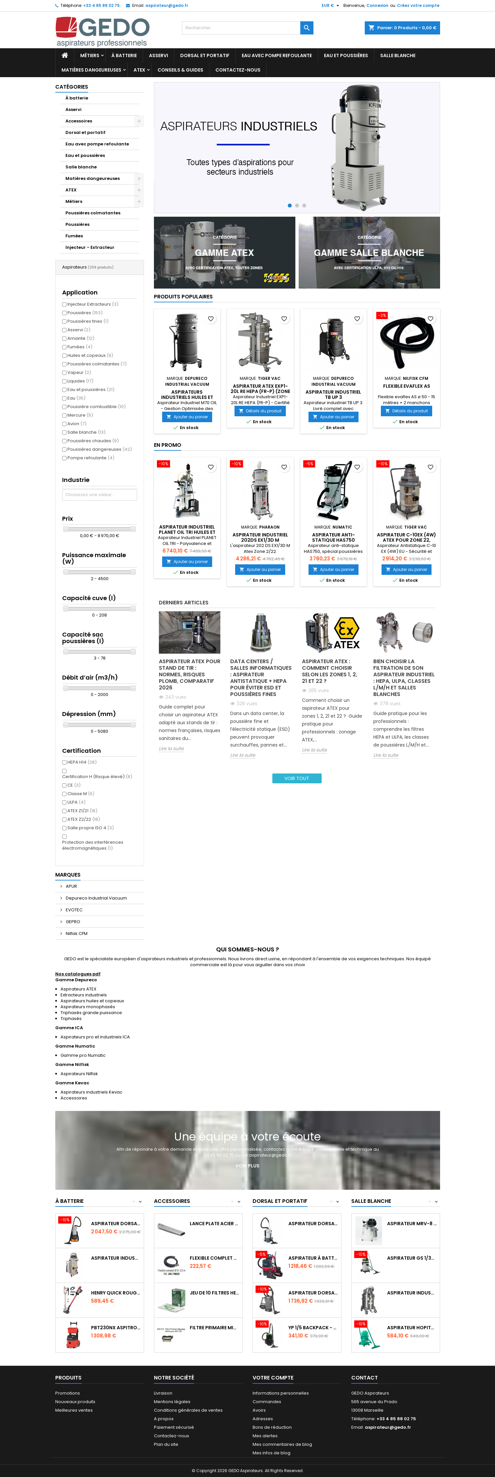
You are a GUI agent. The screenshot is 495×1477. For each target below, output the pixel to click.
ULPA (76, 802)
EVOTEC (74, 910)
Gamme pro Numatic (83, 1055)
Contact (364, 1377)
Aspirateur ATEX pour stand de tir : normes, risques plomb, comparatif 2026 (189, 674)
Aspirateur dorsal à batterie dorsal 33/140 (313, 1292)
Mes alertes (265, 1436)
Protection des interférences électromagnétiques (92, 845)
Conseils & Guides (180, 70)
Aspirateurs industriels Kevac (91, 1092)
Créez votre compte (418, 5)
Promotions (67, 1393)
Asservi (158, 55)
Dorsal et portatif (205, 55)
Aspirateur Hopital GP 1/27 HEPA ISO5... (412, 1327)
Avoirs (259, 1410)
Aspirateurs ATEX (78, 989)
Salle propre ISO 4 (90, 828)
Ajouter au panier (187, 417)
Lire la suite (171, 749)
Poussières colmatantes (92, 213)
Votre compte (273, 1377)
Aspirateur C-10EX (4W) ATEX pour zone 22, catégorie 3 (406, 540)
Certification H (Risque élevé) (97, 776)
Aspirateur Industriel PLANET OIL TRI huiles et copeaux (187, 532)
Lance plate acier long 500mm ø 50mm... (214, 1223)
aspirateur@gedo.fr (166, 5)
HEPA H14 (82, 762)
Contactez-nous (237, 70)
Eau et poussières (346, 55)
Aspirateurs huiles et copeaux (92, 1001)
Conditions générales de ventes (188, 1410)
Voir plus (247, 1165)
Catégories (71, 87)
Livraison (163, 1393)
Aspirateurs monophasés (88, 1007)
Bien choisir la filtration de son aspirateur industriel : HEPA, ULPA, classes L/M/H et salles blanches (404, 678)
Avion (77, 424)
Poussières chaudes (93, 441)
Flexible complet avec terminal (214, 1258)
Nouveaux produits (75, 1402)
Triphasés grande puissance (91, 1013)
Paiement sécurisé (174, 1427)
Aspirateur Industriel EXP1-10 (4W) (412, 1292)
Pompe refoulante (90, 458)
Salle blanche (397, 55)
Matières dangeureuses (91, 70)
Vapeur (79, 372)
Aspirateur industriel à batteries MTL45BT (116, 1258)
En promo (167, 445)
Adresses (263, 1419)
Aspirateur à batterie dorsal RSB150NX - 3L (313, 1258)
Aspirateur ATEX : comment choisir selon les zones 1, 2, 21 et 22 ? (329, 671)
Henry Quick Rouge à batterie (116, 1292)
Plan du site (166, 1444)
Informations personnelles (281, 1393)
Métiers (89, 55)
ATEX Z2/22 (83, 819)
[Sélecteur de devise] (331, 5)
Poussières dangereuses (99, 449)
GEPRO (72, 922)
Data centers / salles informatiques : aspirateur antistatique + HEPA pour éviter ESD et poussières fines (261, 678)
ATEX (139, 70)
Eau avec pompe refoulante (277, 55)
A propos (164, 1419)
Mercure (80, 415)
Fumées (74, 236)
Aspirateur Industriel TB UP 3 (333, 395)
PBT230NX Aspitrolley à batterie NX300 (116, 1327)
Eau (76, 398)
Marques (68, 875)
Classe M (80, 794)
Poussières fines (88, 321)
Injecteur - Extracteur (89, 247)
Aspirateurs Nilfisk (79, 1074)
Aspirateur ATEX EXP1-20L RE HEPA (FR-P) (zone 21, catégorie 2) (260, 391)
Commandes (267, 1402)
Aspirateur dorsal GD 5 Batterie (116, 1223)
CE (74, 785)
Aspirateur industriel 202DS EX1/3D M (260, 537)
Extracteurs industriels (84, 995)
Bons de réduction (272, 1427)
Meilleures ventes (74, 1410)
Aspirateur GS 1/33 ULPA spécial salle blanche (412, 1258)
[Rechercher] (247, 27)
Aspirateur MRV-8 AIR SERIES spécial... (412, 1223)
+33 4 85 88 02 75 (101, 5)
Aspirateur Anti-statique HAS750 (333, 537)
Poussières (77, 224)
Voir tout (297, 778)
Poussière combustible (96, 406)
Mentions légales (172, 1402)
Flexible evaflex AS (406, 386)
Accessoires (78, 121)
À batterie (124, 55)
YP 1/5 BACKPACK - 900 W (313, 1327)
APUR (71, 886)
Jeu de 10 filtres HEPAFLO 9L (214, 1292)
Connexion (377, 5)
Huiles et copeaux (90, 355)
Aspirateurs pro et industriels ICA (95, 1037)
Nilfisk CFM (76, 933)
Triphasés (71, 1018)
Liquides (80, 381)
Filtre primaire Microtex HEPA (214, 1327)
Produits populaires (183, 296)
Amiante (80, 338)
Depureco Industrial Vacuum (96, 898)
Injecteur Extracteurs (92, 304)
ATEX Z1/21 (82, 811)
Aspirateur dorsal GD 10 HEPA (313, 1223)
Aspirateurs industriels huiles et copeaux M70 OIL (187, 397)
